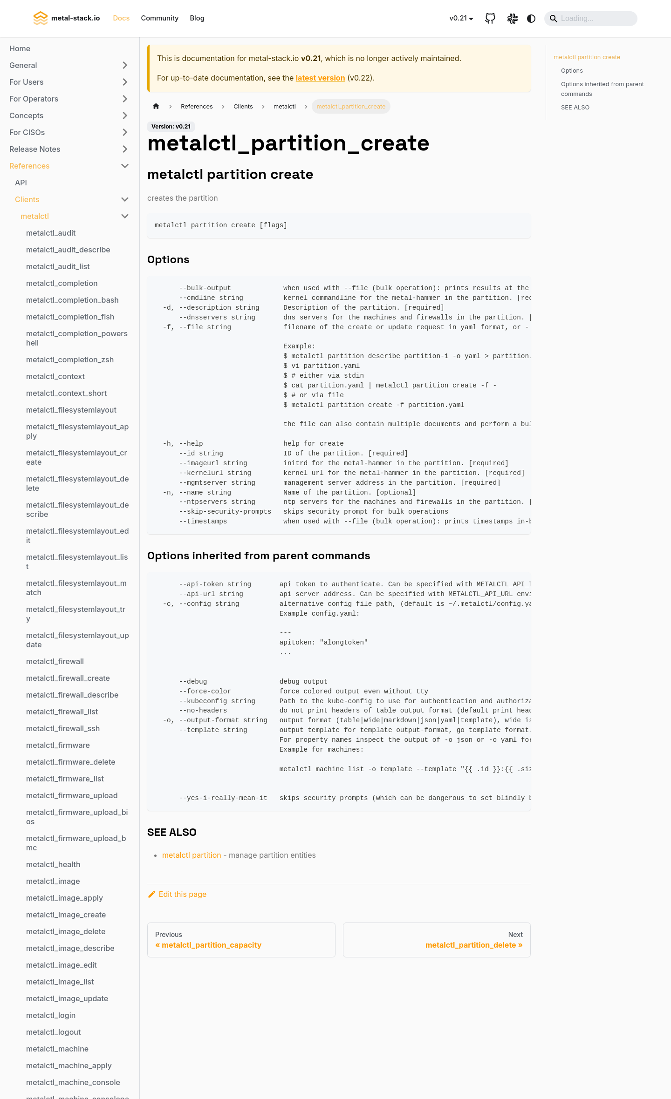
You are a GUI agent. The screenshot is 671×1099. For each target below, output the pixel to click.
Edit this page (176, 894)
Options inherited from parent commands (602, 89)
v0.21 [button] (457, 18)
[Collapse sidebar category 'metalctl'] (125, 216)
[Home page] (156, 106)
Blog (197, 18)
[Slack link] (512, 18)
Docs (121, 18)
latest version (320, 77)
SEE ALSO (575, 107)
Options (572, 70)
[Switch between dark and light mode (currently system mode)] (531, 18)
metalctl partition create (587, 57)
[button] (69, 65)
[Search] (590, 18)
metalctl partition (191, 855)
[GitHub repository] (490, 18)
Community (159, 18)
